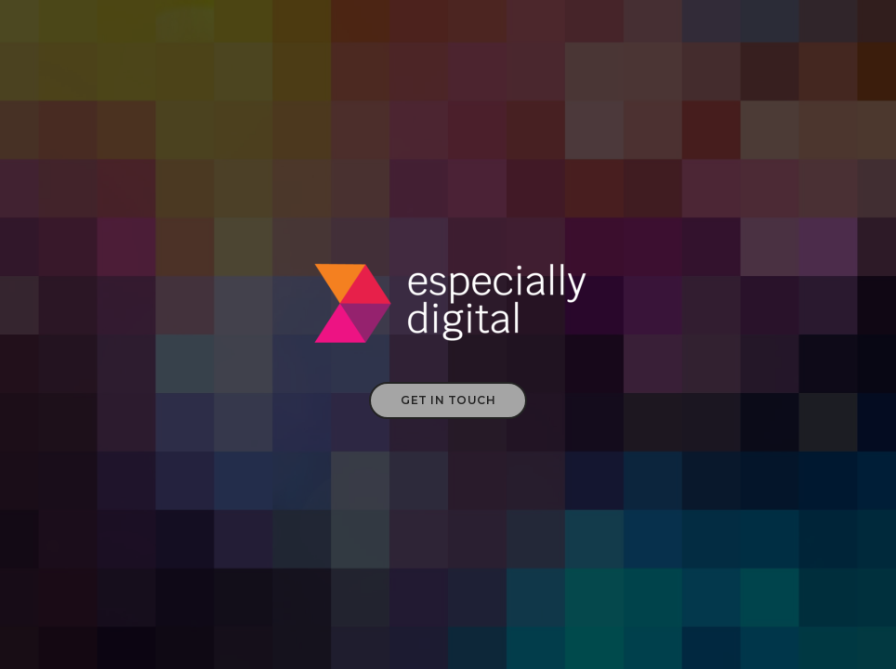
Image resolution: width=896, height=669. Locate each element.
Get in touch (448, 400)
